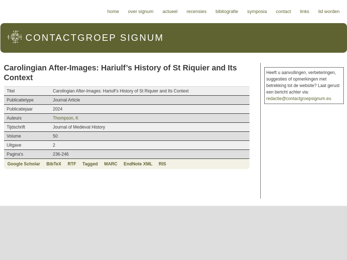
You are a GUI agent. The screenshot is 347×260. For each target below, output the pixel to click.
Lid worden (329, 11)
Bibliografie (227, 11)
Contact (283, 11)
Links (304, 11)
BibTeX (53, 163)
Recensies (197, 11)
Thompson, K (65, 118)
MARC (110, 163)
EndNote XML (138, 163)
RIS (162, 163)
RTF (72, 163)
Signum (95, 37)
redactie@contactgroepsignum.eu (298, 98)
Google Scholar (24, 163)
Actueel (170, 11)
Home (113, 11)
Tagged (90, 163)
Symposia (257, 11)
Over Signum (140, 11)
